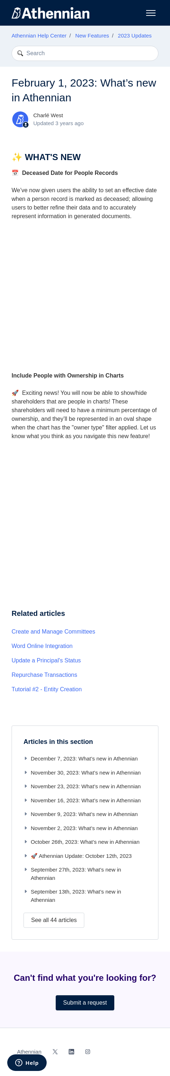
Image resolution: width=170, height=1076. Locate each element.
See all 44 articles (54, 920)
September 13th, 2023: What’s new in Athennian (72, 895)
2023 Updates (135, 35)
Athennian (29, 1052)
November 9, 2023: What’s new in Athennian (81, 814)
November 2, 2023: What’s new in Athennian (81, 828)
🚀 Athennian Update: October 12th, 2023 (78, 856)
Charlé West (48, 115)
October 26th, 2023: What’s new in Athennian (82, 842)
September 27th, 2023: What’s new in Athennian (72, 873)
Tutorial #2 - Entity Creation (47, 689)
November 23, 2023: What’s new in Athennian (82, 786)
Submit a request (85, 1003)
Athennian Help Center (39, 35)
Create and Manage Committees (53, 632)
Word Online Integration (42, 646)
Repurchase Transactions (44, 675)
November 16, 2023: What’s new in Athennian (82, 800)
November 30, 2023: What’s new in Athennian (82, 772)
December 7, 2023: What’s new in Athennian (81, 758)
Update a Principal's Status (46, 660)
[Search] (85, 53)
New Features (92, 35)
